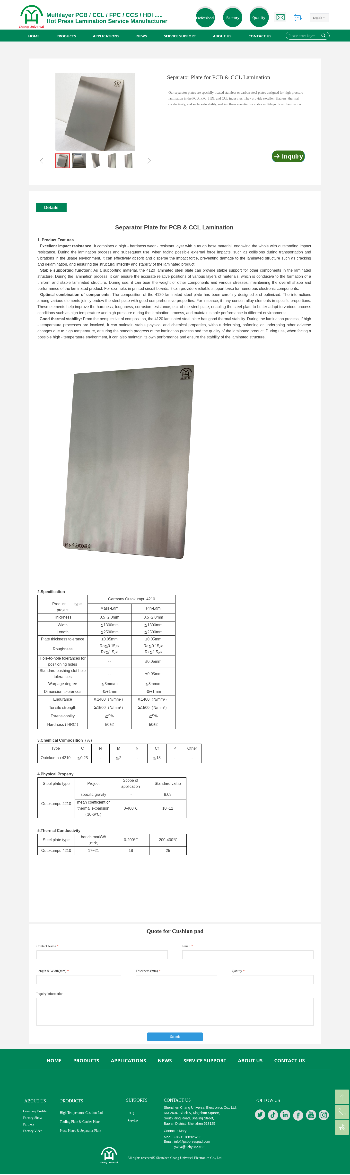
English (317, 17)
